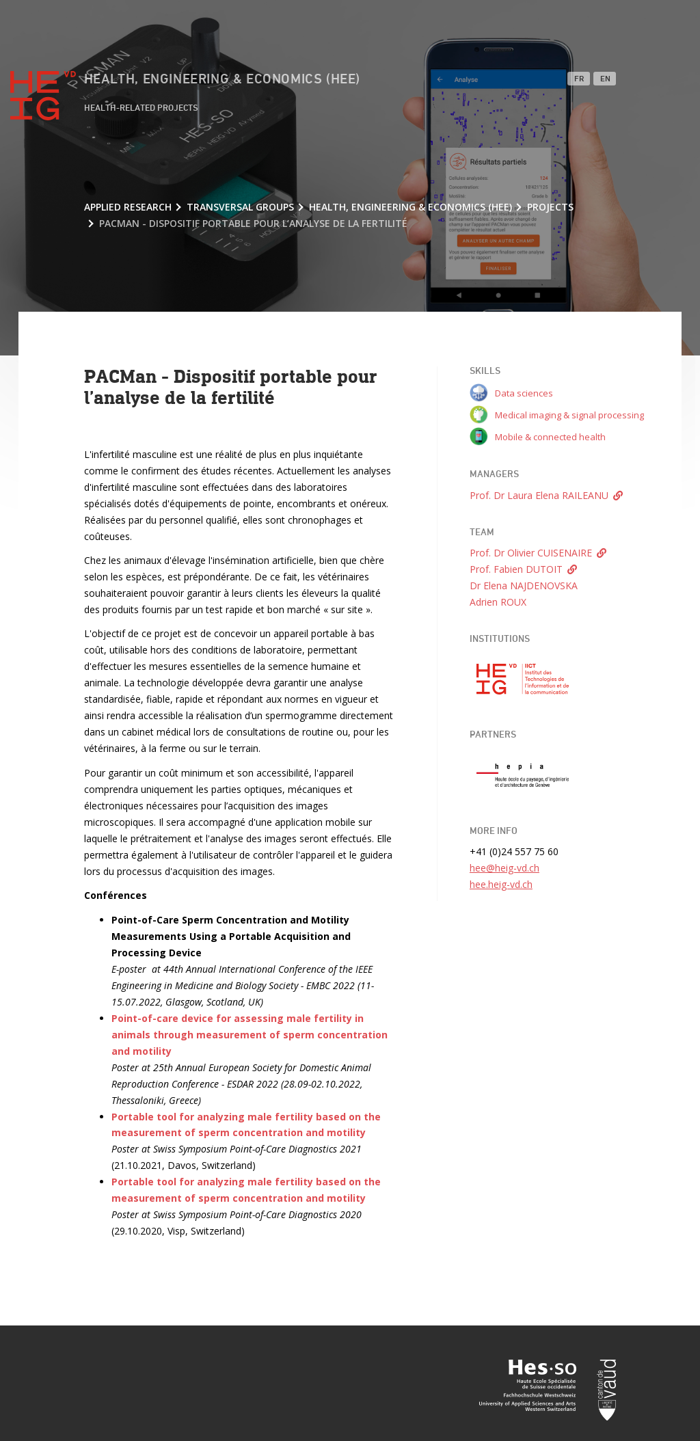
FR (579, 79)
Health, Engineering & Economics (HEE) (222, 79)
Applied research (128, 206)
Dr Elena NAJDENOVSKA (524, 585)
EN (605, 79)
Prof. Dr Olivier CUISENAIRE (531, 552)
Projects (550, 206)
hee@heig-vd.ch (504, 867)
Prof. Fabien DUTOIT (516, 569)
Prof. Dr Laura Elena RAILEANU (539, 495)
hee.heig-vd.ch (501, 884)
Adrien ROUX (498, 601)
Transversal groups (240, 206)
